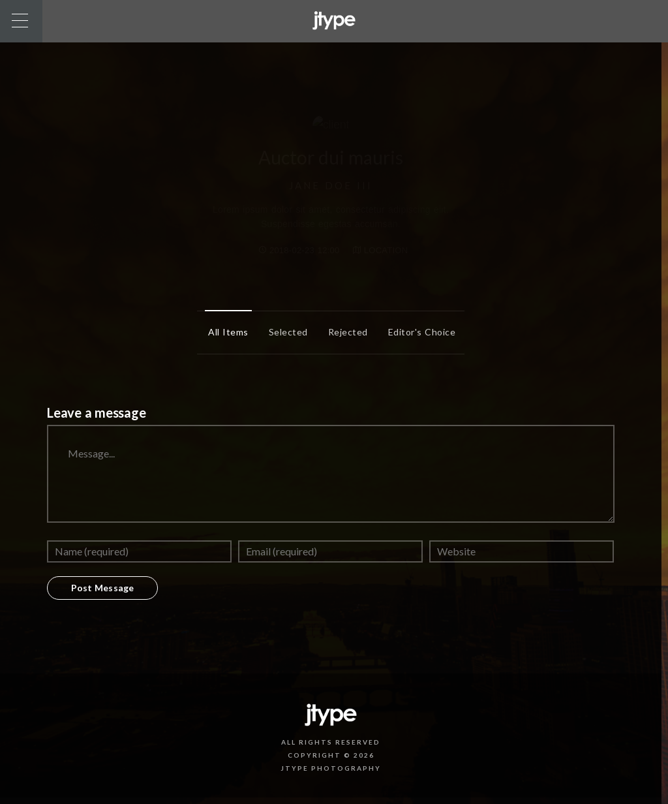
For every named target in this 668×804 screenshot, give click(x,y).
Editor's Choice (419, 331)
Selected (285, 331)
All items (225, 331)
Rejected (345, 331)
